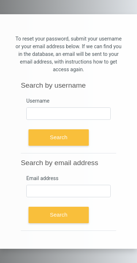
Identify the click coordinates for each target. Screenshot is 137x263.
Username (38, 101)
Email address (42, 178)
